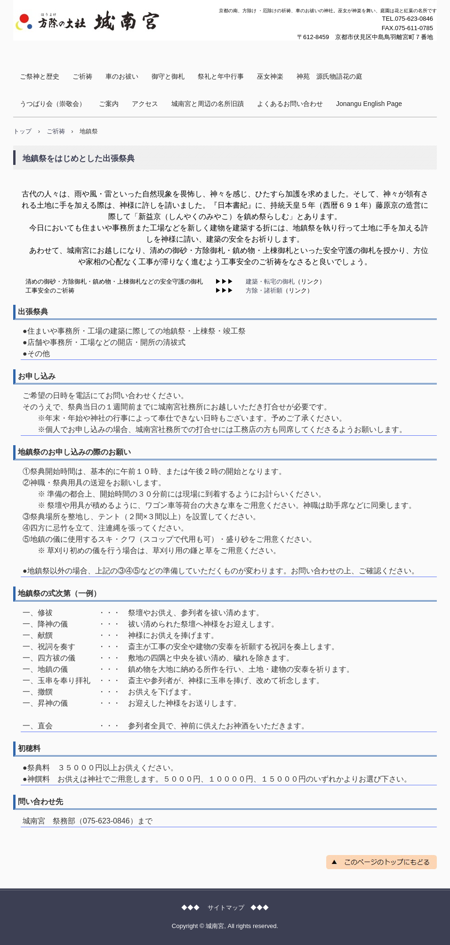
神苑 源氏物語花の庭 (329, 76)
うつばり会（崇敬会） (53, 103)
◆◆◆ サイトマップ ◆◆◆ (225, 907)
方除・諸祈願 (264, 290)
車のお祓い (121, 76)
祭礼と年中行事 (221, 76)
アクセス (145, 103)
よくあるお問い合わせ (290, 103)
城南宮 (31, 49)
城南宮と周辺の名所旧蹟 (207, 103)
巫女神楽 (270, 76)
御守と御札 (168, 76)
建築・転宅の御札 (270, 281)
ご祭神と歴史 (39, 76)
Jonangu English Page (369, 103)
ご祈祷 (82, 76)
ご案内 (109, 103)
